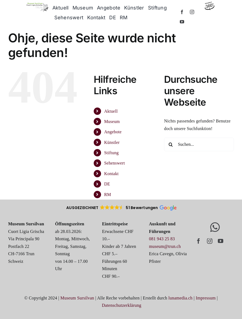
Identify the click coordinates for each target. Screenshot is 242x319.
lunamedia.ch (180, 298)
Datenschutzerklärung (121, 305)
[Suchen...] (199, 144)
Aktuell (111, 111)
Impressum (206, 298)
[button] (121, 208)
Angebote (112, 132)
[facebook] (182, 12)
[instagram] (192, 12)
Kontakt (111, 173)
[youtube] (182, 22)
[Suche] (171, 144)
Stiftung (111, 152)
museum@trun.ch (165, 246)
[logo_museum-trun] (38, 4)
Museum (112, 121)
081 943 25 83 (162, 238)
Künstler (112, 142)
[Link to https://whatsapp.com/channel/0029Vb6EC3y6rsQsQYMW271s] (215, 227)
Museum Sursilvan (77, 298)
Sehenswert (114, 163)
